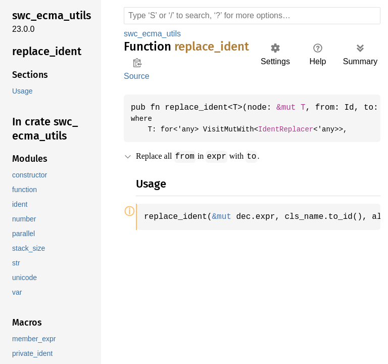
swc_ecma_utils (152, 33)
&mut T (297, 108)
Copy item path (137, 62)
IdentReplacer (278, 129)
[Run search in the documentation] (252, 15)
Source (136, 76)
